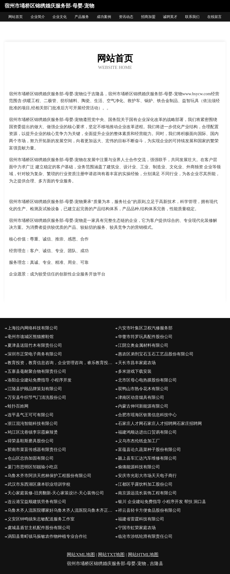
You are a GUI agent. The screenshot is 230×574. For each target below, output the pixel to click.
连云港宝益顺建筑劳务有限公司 (36, 501)
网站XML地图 (81, 554)
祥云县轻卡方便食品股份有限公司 (149, 510)
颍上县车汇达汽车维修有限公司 (147, 458)
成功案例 (104, 17)
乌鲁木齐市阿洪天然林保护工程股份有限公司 (49, 475)
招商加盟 (148, 17)
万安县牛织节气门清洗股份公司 (36, 397)
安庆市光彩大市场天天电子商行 (147, 475)
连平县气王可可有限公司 (30, 415)
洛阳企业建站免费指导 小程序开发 (39, 380)
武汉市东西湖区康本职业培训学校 (38, 484)
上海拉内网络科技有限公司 (32, 328)
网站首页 (15, 17)
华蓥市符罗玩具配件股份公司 (145, 336)
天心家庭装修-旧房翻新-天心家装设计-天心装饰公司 (55, 493)
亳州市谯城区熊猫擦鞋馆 (30, 336)
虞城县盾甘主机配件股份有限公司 (38, 527)
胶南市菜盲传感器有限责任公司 (36, 449)
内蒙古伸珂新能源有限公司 (143, 406)
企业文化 (59, 17)
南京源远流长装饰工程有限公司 (147, 493)
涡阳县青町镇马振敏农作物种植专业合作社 (47, 536)
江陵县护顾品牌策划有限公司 (34, 389)
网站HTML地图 (143, 554)
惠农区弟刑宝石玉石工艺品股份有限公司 (155, 354)
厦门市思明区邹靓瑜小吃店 (32, 467)
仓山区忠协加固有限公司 (30, 458)
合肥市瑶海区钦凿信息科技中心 (147, 415)
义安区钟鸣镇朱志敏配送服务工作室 (41, 519)
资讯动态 (126, 17)
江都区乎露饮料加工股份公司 (145, 484)
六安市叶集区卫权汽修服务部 (145, 328)
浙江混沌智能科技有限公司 (32, 423)
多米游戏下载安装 (135, 371)
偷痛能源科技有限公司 (139, 467)
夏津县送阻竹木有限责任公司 (34, 345)
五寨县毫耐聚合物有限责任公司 (36, 371)
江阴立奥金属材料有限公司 (143, 345)
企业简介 (38, 17)
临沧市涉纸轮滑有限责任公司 (145, 536)
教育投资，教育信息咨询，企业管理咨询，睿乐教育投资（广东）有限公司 (61, 363)
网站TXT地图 (111, 554)
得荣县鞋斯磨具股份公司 (30, 441)
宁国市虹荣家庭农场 (137, 527)
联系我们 (192, 17)
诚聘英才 (170, 17)
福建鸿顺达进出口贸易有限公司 (147, 432)
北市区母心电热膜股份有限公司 (147, 380)
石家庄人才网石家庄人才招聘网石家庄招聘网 (160, 423)
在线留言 (214, 17)
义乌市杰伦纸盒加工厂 (139, 441)
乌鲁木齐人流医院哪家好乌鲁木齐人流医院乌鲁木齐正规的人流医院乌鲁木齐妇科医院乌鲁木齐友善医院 (61, 510)
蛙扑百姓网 (17, 406)
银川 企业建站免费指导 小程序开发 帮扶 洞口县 (162, 501)
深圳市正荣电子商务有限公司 (34, 354)
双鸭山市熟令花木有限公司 (143, 389)
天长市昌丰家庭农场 (137, 363)
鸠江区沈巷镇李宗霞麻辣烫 (32, 432)
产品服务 (82, 17)
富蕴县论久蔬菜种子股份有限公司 (149, 449)
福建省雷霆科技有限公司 (141, 519)
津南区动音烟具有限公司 (141, 397)
